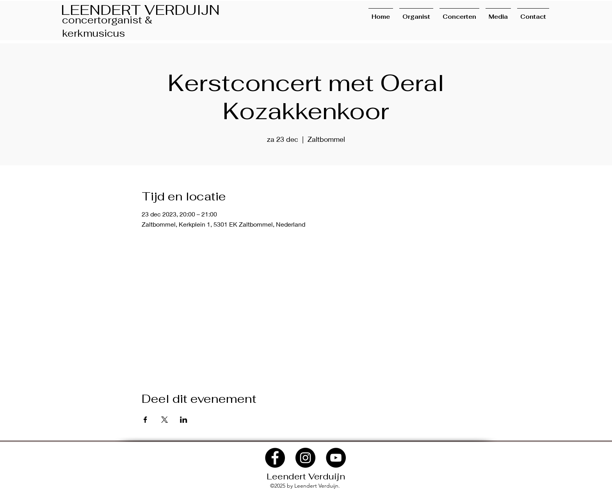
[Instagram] (305, 458)
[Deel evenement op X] (164, 420)
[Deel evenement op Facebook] (145, 420)
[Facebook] (275, 458)
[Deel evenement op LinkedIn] (183, 420)
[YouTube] (336, 458)
